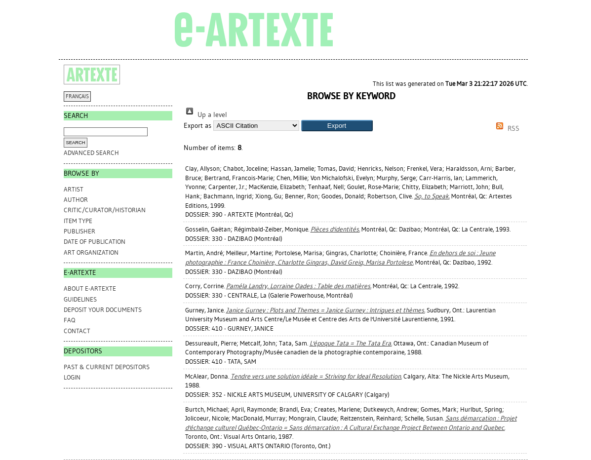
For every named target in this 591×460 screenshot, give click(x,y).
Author (76, 199)
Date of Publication (94, 241)
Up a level (205, 115)
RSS (506, 128)
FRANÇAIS (77, 96)
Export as (197, 125)
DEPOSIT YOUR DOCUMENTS (103, 309)
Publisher (79, 231)
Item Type (78, 221)
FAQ (69, 320)
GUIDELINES (80, 299)
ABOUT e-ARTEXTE (90, 288)
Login (72, 377)
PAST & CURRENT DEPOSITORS (107, 367)
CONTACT (77, 331)
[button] (337, 125)
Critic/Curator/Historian (105, 210)
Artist (73, 189)
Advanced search (91, 152)
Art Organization (91, 252)
